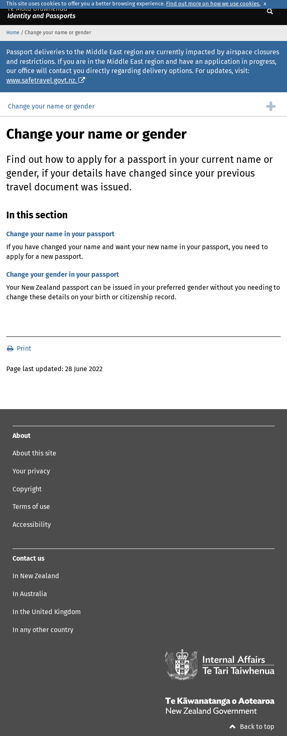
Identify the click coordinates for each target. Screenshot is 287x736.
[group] (143, 106)
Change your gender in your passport (62, 274)
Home (13, 32)
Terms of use (31, 506)
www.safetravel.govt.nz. (45, 80)
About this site (34, 453)
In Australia (30, 594)
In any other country (43, 630)
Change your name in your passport (60, 234)
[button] (143, 106)
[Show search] (271, 12)
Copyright (27, 489)
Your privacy (31, 471)
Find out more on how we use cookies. (213, 4)
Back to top (251, 726)
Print (19, 348)
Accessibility (32, 524)
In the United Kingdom (47, 612)
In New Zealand (36, 576)
